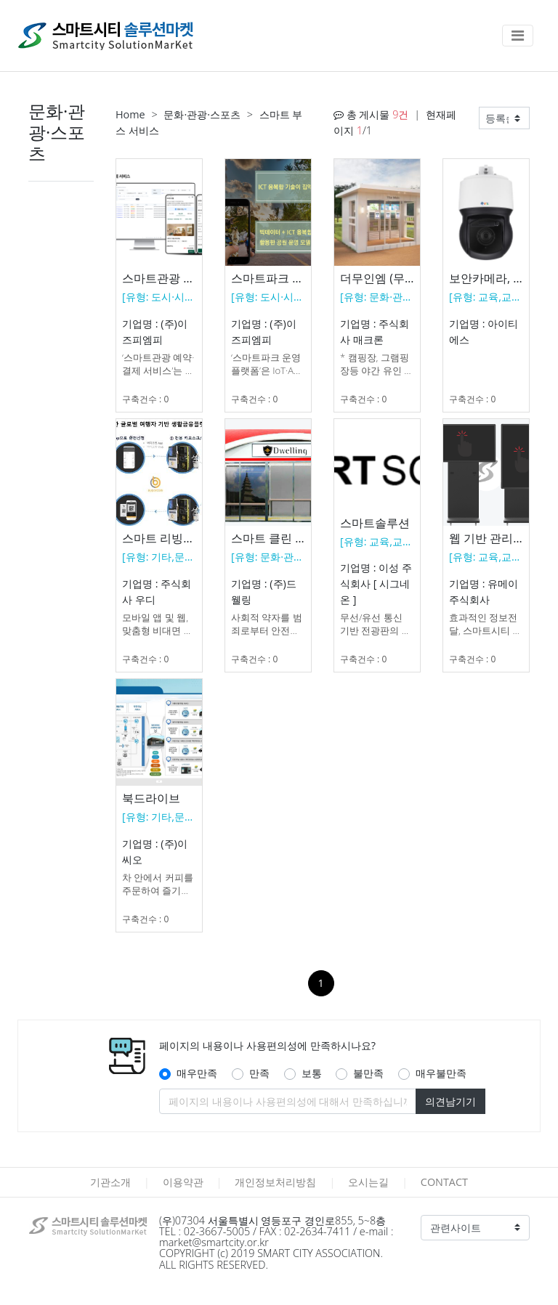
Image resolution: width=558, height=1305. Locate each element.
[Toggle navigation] (517, 35)
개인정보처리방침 (275, 1182)
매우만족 (197, 1073)
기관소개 (110, 1182)
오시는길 (368, 1182)
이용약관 (183, 1182)
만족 (259, 1073)
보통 (312, 1073)
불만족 (368, 1073)
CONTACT (444, 1182)
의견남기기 (450, 1101)
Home (130, 114)
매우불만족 (441, 1073)
